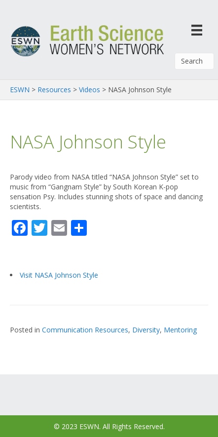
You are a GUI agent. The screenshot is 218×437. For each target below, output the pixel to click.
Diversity (146, 329)
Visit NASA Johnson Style (59, 275)
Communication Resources (85, 329)
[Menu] (196, 29)
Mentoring (180, 329)
